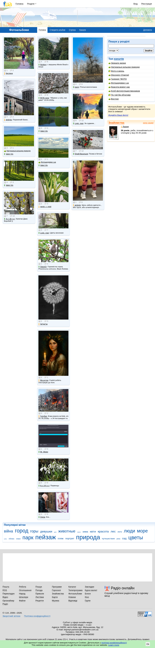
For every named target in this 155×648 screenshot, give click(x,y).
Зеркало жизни (117, 63)
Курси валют (91, 590)
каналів (119, 58)
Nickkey (42, 65)
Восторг (113, 99)
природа (88, 537)
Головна (19, 4)
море (142, 530)
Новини (72, 597)
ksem (76, 87)
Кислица (8, 73)
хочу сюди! (148, 123)
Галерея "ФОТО (117, 79)
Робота (22, 587)
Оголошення (25, 590)
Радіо (5, 604)
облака (11, 539)
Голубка (42, 416)
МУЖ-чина (43, 98)
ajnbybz (8, 120)
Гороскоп (56, 590)
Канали (82, 30)
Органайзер (8, 600)
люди (129, 530)
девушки (46, 531)
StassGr (42, 267)
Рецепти (39, 600)
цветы (135, 537)
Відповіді (72, 600)
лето (120, 532)
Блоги (88, 593)
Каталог (72, 587)
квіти (93, 531)
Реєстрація (146, 4)
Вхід (136, 4)
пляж (61, 538)
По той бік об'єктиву (119, 95)
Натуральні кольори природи (124, 67)
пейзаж (45, 537)
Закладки (89, 587)
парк (28, 537)
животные (66, 531)
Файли (22, 600)
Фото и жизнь (116, 71)
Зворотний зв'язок (11, 616)
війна (8, 531)
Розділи (30, 4)
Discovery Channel (118, 75)
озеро (18, 539)
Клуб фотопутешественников (124, 91)
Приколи (39, 593)
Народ (22, 593)
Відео (5, 597)
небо (5, 539)
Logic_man (43, 233)
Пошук (38, 587)
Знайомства (116, 122)
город (21, 531)
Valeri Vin (8, 154)
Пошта (6, 587)
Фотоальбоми (75, 593)
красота (103, 531)
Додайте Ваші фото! (118, 115)
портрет (69, 538)
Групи (87, 600)
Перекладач (8, 593)
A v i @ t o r (9, 219)
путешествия (108, 538)
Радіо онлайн (123, 588)
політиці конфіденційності (114, 642)
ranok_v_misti (44, 207)
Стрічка (72, 30)
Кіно (87, 597)
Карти (55, 597)
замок (79, 532)
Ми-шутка (43, 380)
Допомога (147, 30)
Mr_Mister (43, 452)
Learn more (113, 645)
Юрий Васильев (80, 154)
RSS (5, 590)
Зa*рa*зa (42, 324)
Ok (147, 644)
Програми (57, 587)
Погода (38, 590)
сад (124, 538)
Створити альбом (57, 30)
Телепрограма (75, 590)
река (118, 539)
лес (113, 531)
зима (85, 531)
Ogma (41, 517)
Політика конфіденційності (37, 616)
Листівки (39, 597)
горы (34, 531)
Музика (55, 600)
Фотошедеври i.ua (118, 83)
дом (55, 532)
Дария (125, 126)
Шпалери (23, 597)
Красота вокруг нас (119, 87)
